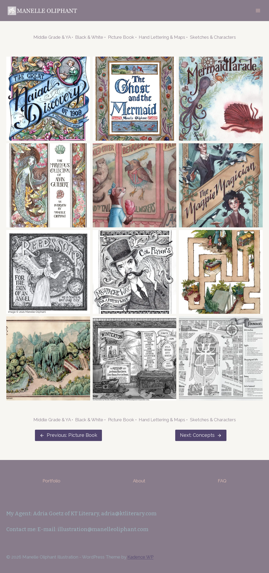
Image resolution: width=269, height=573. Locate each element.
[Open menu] (258, 10)
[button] (48, 99)
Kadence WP (140, 557)
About (139, 480)
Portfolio (51, 480)
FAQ (222, 480)
